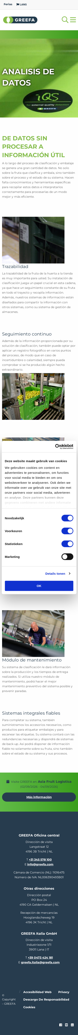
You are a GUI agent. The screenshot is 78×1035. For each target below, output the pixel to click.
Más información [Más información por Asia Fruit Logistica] (39, 797)
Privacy (63, 992)
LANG (21, 4)
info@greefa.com (40, 864)
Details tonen (55, 573)
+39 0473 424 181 (40, 957)
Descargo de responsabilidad (46, 999)
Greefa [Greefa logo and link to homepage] (20, 20)
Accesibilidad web (37, 992)
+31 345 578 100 (40, 859)
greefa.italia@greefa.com (40, 962)
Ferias (8, 4)
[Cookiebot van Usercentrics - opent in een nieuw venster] (55, 446)
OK (39, 586)
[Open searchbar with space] (65, 19)
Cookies (29, 1007)
